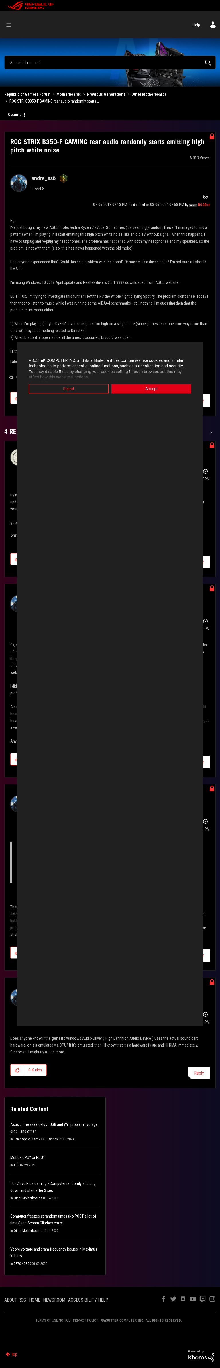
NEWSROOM (54, 1300)
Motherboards (68, 94)
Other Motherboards (149, 94)
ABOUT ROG (15, 1300)
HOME (34, 1300)
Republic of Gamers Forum (27, 94)
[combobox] (110, 62)
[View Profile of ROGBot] (204, 205)
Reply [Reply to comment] (199, 1073)
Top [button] (14, 1354)
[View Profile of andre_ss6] (43, 178)
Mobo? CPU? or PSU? (27, 1157)
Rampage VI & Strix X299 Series (36, 1139)
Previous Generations (106, 94)
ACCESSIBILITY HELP (88, 1300)
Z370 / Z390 (22, 1264)
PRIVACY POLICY (85, 1320)
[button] (17, 1070)
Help (196, 25)
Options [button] (14, 114)
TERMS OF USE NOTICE (53, 1320)
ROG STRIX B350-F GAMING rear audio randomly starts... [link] (54, 101)
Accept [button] (151, 388)
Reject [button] (68, 388)
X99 (16, 1165)
